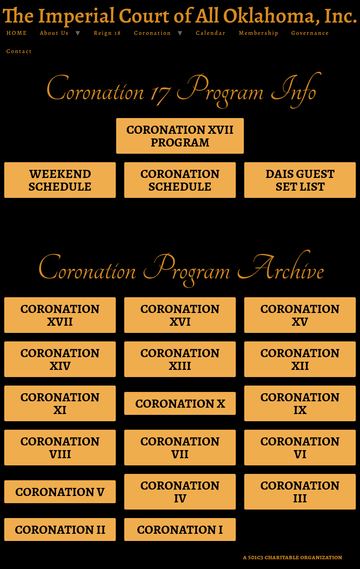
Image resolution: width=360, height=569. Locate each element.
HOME (16, 33)
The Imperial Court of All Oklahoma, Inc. (180, 15)
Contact (19, 51)
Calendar (211, 33)
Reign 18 (107, 33)
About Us (54, 33)
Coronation (152, 33)
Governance (310, 33)
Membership (259, 33)
